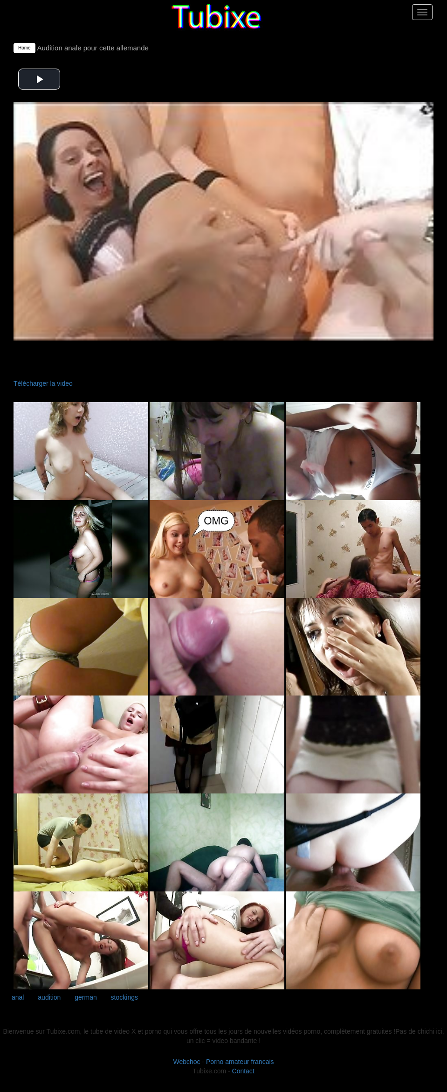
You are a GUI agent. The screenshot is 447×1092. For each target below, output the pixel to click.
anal (18, 997)
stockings (124, 997)
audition (49, 997)
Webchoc (186, 1061)
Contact (243, 1071)
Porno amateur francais (240, 1061)
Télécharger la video (43, 383)
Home (24, 47)
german (85, 997)
